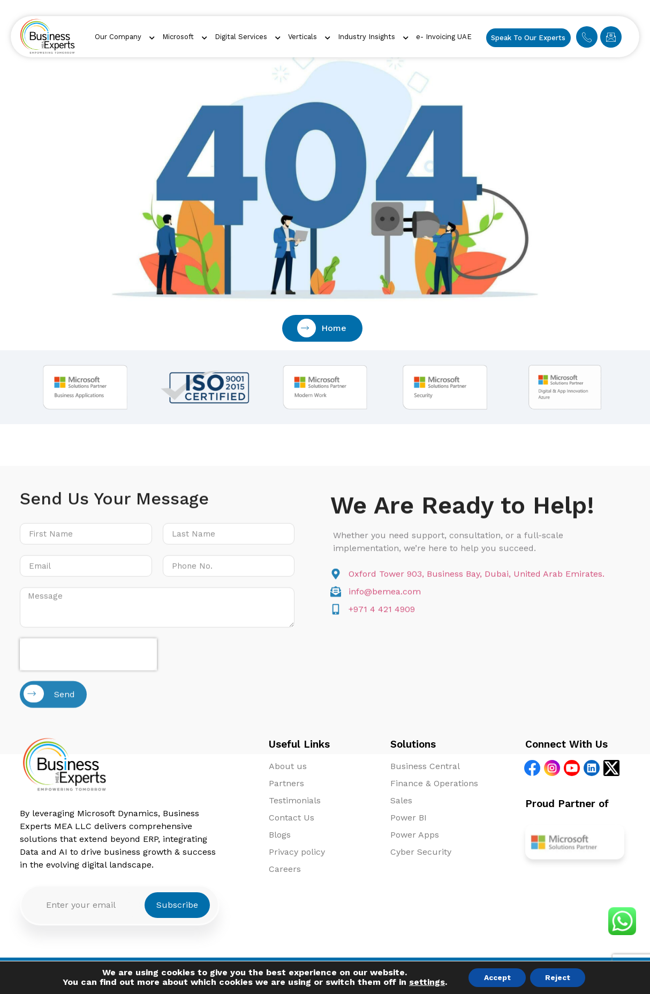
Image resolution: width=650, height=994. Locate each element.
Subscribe (177, 905)
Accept (496, 977)
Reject (558, 977)
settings (425, 982)
